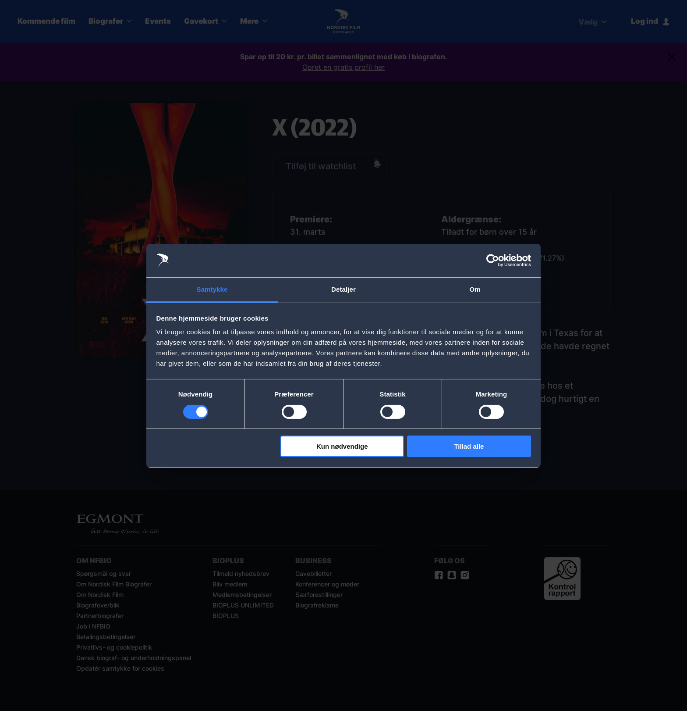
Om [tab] (474, 289)
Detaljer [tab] (343, 289)
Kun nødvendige (342, 446)
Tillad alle (469, 446)
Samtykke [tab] (212, 289)
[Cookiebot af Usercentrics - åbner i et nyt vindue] (492, 260)
